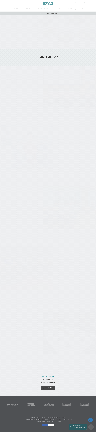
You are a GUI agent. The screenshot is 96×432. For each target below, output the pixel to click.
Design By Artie (57, 421)
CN (93, 2)
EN (90, 2)
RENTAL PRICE (49, 387)
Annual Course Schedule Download (78, 426)
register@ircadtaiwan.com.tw (33, 419)
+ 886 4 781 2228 (56, 419)
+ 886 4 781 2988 (47, 419)
